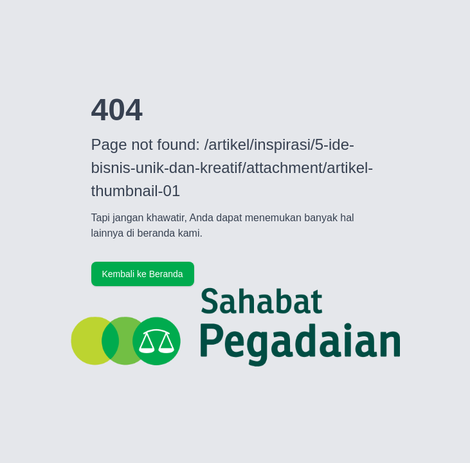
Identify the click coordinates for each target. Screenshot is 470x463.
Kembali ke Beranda (142, 274)
